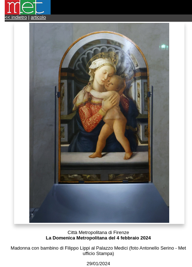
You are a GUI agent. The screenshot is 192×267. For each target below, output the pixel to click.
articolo (38, 17)
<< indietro (16, 17)
